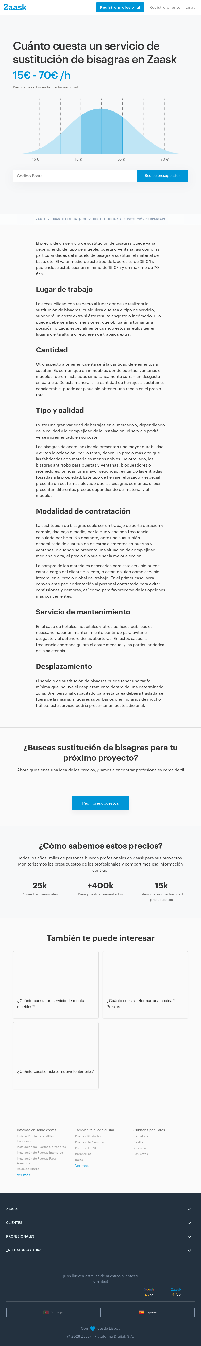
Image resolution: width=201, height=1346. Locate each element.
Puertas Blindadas (88, 1136)
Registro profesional (120, 7)
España (151, 1312)
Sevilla (138, 1142)
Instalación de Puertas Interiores (40, 1152)
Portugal (56, 1312)
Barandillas (83, 1154)
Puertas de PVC (86, 1148)
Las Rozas (140, 1154)
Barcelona (140, 1136)
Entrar (191, 7)
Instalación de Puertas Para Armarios (36, 1161)
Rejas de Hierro (28, 1169)
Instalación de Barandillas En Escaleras (37, 1139)
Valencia (139, 1148)
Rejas (79, 1159)
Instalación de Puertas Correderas (41, 1146)
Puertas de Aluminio (89, 1142)
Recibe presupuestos (162, 176)
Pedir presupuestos (100, 803)
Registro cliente (164, 7)
